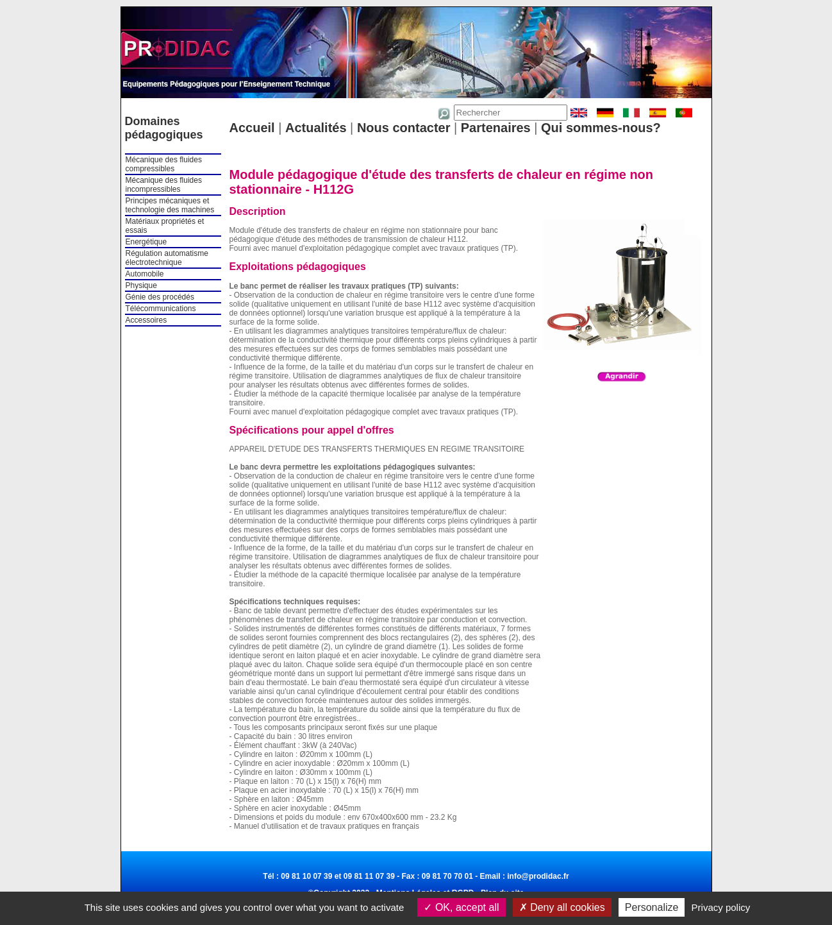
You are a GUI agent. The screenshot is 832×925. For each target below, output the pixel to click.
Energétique (146, 241)
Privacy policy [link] (721, 907)
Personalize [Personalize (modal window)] (652, 907)
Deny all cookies (562, 907)
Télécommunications (161, 308)
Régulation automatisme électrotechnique (167, 258)
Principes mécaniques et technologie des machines (170, 205)
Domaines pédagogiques (164, 128)
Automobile (145, 273)
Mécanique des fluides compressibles (164, 164)
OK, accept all (461, 907)
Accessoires (146, 320)
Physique (141, 285)
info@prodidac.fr (538, 876)
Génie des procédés (160, 297)
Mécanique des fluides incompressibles (164, 185)
